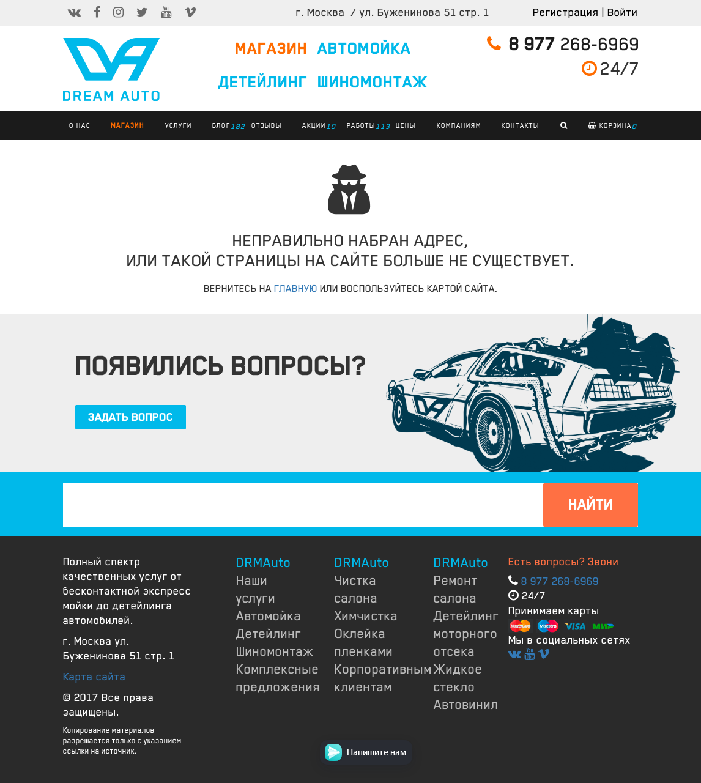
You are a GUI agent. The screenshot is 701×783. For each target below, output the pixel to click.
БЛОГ (224, 127)
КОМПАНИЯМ (459, 125)
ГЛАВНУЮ (295, 288)
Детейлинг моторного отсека (466, 634)
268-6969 (563, 44)
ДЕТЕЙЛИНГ (263, 82)
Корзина (612, 127)
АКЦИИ (317, 127)
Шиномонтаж (275, 651)
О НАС (80, 125)
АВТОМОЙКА (364, 49)
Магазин (127, 125)
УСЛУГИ (178, 125)
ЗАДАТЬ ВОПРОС (130, 417)
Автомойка (269, 616)
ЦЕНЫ (406, 125)
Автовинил (466, 704)
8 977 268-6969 (560, 581)
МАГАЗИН (271, 49)
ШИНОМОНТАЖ (372, 82)
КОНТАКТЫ (521, 125)
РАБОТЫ (364, 127)
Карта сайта (94, 676)
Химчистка (366, 616)
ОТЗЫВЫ (266, 125)
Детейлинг (269, 633)
